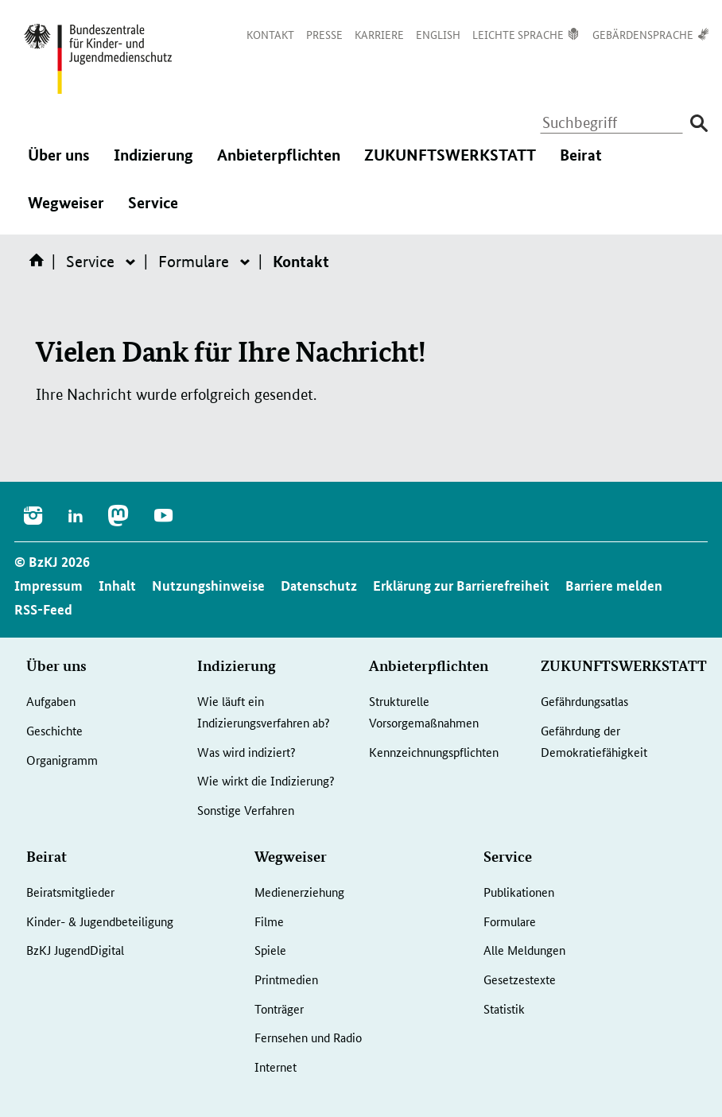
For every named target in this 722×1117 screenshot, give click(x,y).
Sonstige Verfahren (245, 809)
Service (153, 211)
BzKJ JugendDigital (75, 949)
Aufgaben (51, 700)
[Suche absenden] (698, 123)
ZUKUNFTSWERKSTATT (450, 163)
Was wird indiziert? (246, 751)
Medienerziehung (299, 891)
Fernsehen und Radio (308, 1037)
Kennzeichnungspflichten (434, 751)
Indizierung (153, 163)
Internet (275, 1066)
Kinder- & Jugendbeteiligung (99, 921)
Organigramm (62, 759)
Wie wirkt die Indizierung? (266, 780)
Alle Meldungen (524, 949)
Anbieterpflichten (278, 163)
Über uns (59, 163)
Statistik (504, 1008)
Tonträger (279, 1008)
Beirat (581, 163)
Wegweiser (66, 211)
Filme (269, 921)
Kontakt (301, 261)
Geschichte (54, 730)
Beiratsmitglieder (70, 891)
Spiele (270, 949)
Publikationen (518, 891)
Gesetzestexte (519, 979)
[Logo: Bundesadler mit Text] (98, 59)
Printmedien (286, 979)
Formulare (193, 261)
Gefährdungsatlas (584, 700)
